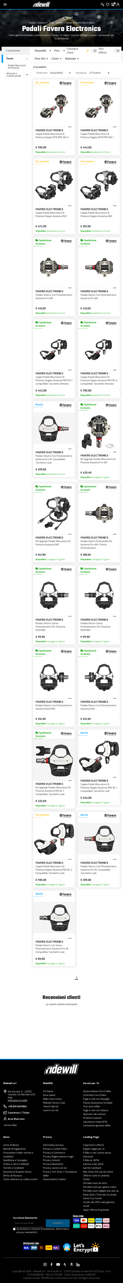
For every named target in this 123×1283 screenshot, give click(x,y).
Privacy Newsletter (53, 1164)
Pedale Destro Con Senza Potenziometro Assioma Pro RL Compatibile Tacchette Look (52, 949)
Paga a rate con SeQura (95, 1110)
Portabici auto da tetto (95, 1183)
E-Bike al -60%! (91, 1160)
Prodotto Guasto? (92, 1118)
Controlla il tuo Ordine (94, 1095)
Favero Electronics (84, 22)
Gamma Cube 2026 (93, 1164)
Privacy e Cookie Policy (55, 1148)
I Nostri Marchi (50, 1106)
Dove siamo (49, 1095)
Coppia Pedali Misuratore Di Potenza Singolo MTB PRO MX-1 (97, 136)
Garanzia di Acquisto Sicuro (17, 1171)
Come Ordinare (11, 1145)
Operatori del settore (94, 1114)
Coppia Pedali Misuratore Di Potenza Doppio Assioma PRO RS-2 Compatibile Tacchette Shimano (99, 380)
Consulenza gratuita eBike (97, 1125)
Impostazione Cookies (54, 1179)
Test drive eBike (91, 1106)
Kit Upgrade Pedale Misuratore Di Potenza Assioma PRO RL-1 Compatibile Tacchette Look (53, 791)
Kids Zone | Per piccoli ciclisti (98, 1171)
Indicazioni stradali (17, 1100)
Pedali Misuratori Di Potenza (17, 66)
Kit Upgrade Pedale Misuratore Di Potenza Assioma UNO (53, 543)
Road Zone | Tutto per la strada (99, 1194)
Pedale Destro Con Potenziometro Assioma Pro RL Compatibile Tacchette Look (98, 870)
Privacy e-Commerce (54, 1152)
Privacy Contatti (51, 1160)
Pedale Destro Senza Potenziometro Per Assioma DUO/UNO (95, 627)
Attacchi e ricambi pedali (13, 74)
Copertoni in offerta (93, 1145)
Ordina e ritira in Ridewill (16, 1164)
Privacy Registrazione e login (58, 1156)
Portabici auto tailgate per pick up (101, 1190)
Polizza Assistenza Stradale (97, 1102)
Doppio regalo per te (94, 1148)
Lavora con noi (50, 1110)
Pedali (69, 22)
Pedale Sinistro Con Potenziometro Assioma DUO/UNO (54, 707)
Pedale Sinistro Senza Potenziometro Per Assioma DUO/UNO (50, 627)
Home (32, 22)
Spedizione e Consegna (15, 1160)
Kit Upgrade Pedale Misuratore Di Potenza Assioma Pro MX (98, 461)
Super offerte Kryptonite (96, 1209)
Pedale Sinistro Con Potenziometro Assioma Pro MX (54, 297)
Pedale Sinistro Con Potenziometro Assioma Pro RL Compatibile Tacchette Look (54, 459)
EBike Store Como (52, 1099)
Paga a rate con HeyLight (96, 1099)
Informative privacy (53, 1145)
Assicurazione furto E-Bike (97, 1091)
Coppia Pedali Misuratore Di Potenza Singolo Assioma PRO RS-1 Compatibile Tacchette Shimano (54, 380)
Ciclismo (41, 22)
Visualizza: (81, 72)
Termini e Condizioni (13, 1168)
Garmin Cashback (92, 1168)
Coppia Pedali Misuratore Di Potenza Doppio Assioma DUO (51, 214)
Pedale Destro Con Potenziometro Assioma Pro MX (98, 297)
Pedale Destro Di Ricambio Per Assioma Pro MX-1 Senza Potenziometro (97, 545)
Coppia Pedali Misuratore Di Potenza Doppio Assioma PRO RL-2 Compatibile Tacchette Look (54, 870)
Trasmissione (56, 22)
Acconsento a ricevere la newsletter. (42, 1230)
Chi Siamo (48, 1091)
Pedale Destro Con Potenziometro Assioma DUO (98, 707)
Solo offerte (102, 50)
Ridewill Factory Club (54, 1102)
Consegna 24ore (72, 50)
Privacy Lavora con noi (55, 1168)
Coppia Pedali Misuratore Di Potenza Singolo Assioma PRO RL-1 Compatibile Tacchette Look (99, 788)
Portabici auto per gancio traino (99, 1187)
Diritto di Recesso (12, 1175)
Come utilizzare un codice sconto (20, 1179)
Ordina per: (42, 72)
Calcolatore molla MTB (95, 1121)
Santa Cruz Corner (92, 1198)
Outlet (86, 1179)
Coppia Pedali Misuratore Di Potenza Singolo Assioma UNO (96, 214)
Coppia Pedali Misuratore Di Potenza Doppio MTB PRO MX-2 (52, 136)
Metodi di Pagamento (14, 1148)
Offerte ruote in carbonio (96, 1175)
